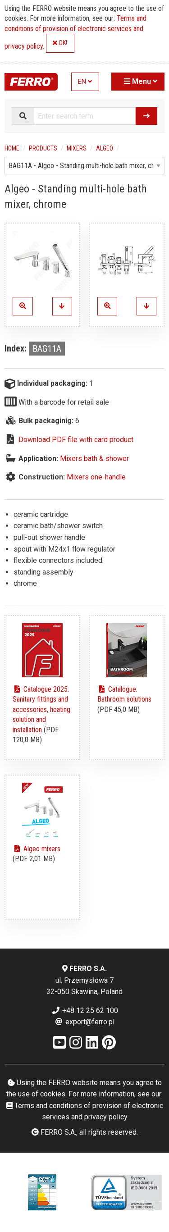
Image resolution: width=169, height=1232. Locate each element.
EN (85, 82)
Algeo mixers (36, 848)
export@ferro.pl (84, 1022)
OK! (60, 43)
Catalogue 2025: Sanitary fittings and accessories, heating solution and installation (41, 709)
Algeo (104, 148)
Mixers (77, 148)
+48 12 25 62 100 (84, 1010)
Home (12, 148)
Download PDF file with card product (75, 439)
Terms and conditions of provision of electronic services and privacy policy (75, 32)
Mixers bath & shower (94, 458)
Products (43, 148)
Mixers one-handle (96, 477)
